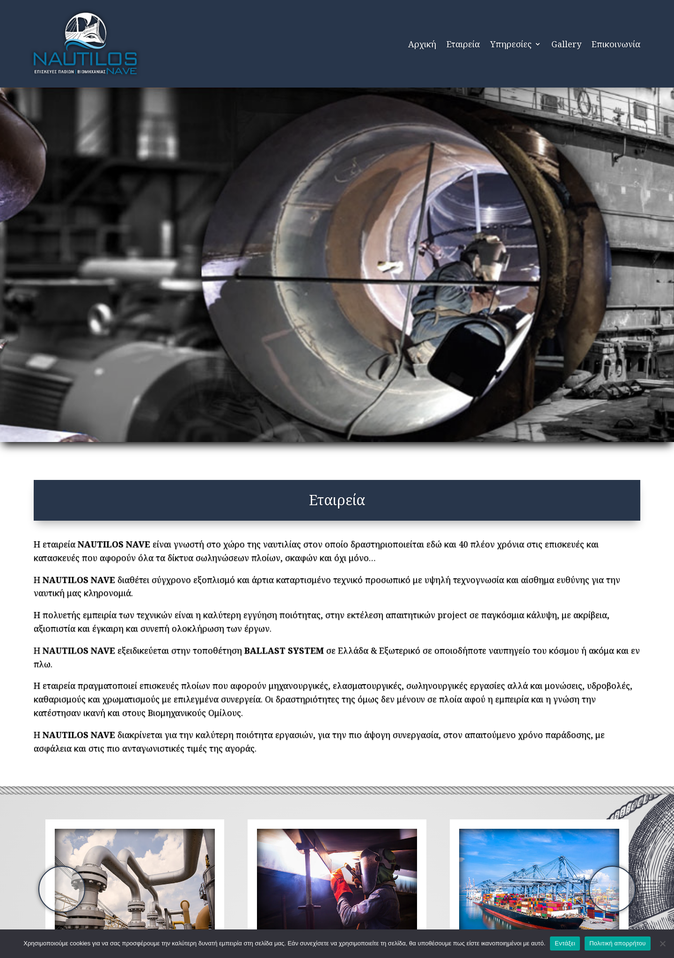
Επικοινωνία (616, 44)
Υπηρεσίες (511, 44)
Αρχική (422, 44)
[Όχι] (662, 943)
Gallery (566, 44)
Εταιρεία (463, 44)
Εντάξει (565, 943)
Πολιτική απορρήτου (617, 943)
